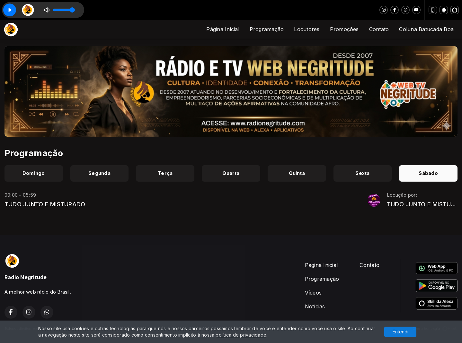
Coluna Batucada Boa (426, 29)
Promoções (344, 29)
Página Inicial (222, 29)
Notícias (315, 306)
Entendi (400, 331)
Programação (267, 29)
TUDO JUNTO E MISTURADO (44, 204)
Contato (379, 29)
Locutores (306, 29)
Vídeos (313, 292)
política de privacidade (241, 335)
